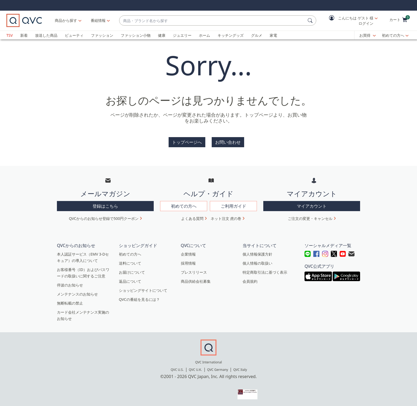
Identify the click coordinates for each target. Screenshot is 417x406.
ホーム (204, 35)
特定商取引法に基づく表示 (265, 272)
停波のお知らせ (70, 285)
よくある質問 (192, 218)
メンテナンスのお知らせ (77, 294)
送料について (130, 263)
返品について (130, 281)
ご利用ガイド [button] (233, 206)
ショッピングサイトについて (143, 290)
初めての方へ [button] (184, 206)
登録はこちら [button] (105, 206)
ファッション (102, 35)
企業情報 (188, 254)
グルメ (256, 35)
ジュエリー (182, 35)
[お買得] (367, 35)
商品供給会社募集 (196, 281)
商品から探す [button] (66, 20)
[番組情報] (98, 20)
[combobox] (212, 21)
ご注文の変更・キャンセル (310, 218)
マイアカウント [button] (312, 206)
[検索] (311, 20)
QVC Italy (240, 369)
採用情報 (188, 263)
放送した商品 (46, 35)
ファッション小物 (136, 35)
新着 (24, 35)
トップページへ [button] (187, 142)
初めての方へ (393, 35)
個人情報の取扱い (257, 263)
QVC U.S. (177, 369)
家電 (273, 35)
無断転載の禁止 (70, 303)
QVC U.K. (195, 369)
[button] (349, 20)
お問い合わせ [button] (228, 142)
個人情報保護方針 (257, 254)
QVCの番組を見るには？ (139, 299)
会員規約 (250, 281)
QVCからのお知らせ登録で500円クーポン (104, 218)
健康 (161, 35)
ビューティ (74, 35)
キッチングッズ (231, 35)
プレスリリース (194, 272)
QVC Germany (217, 369)
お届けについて (132, 272)
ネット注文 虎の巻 (226, 218)
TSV (9, 35)
